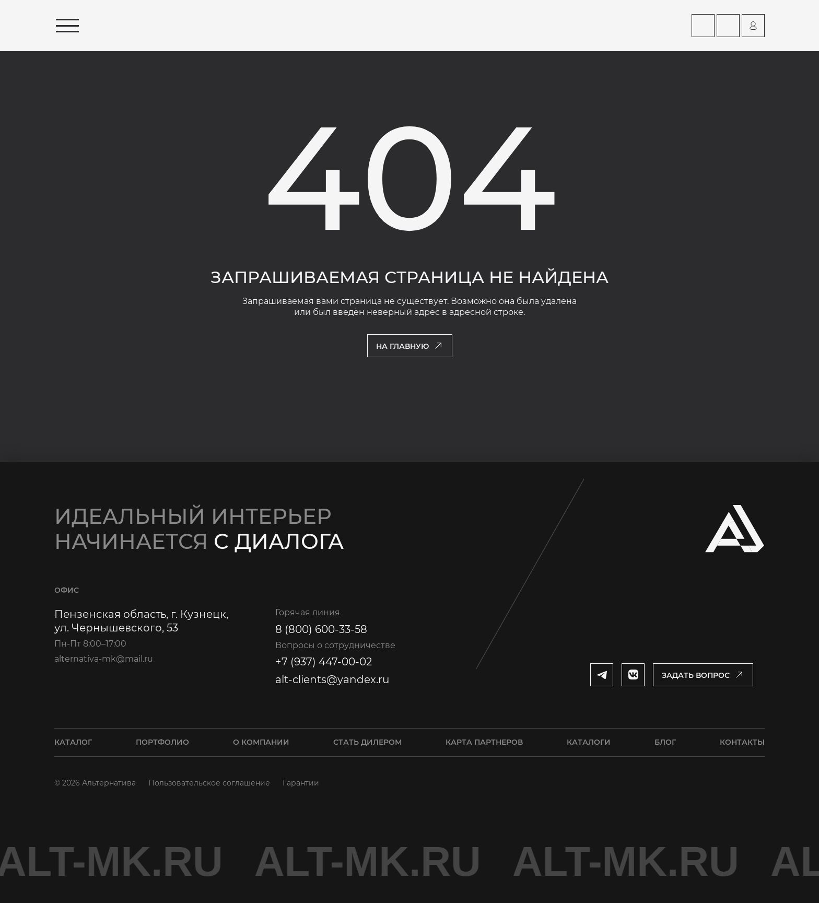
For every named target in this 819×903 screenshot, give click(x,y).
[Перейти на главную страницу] (194, 26)
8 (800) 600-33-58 (321, 629)
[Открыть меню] (67, 25)
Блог (665, 742)
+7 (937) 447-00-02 (323, 661)
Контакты (742, 742)
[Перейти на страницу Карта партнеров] (703, 25)
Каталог (73, 742)
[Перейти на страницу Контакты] (728, 25)
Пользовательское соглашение (209, 783)
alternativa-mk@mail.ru (103, 659)
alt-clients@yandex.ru (332, 679)
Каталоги (589, 742)
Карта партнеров (484, 742)
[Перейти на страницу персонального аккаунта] (753, 25)
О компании (261, 742)
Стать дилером (367, 742)
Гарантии (301, 783)
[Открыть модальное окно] (703, 674)
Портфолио (162, 742)
